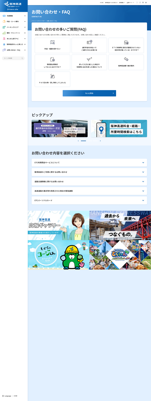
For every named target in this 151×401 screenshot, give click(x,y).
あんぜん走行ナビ (10, 38)
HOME (102, 2)
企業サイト (129, 2)
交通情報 (7, 16)
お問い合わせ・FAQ (11, 50)
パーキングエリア (10, 27)
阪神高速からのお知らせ (111, 2)
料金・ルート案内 (10, 21)
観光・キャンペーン (11, 33)
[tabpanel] (59, 129)
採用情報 (121, 2)
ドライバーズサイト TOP (38, 21)
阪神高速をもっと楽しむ (12, 44)
